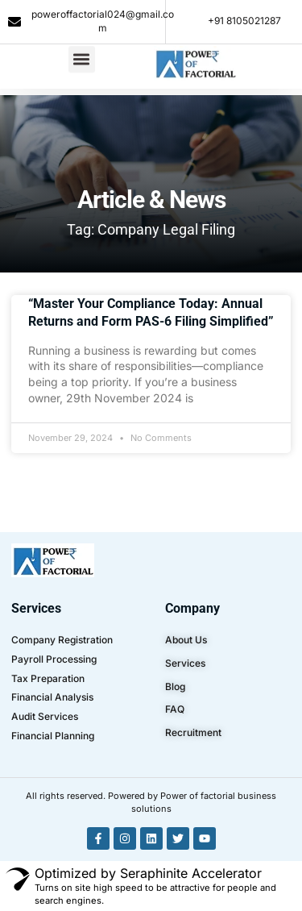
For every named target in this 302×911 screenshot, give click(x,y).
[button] (81, 46)
